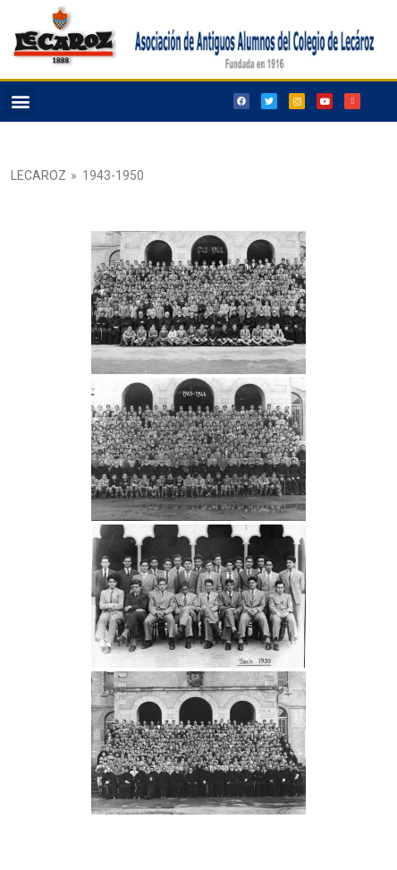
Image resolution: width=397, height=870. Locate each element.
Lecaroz (38, 175)
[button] (20, 101)
